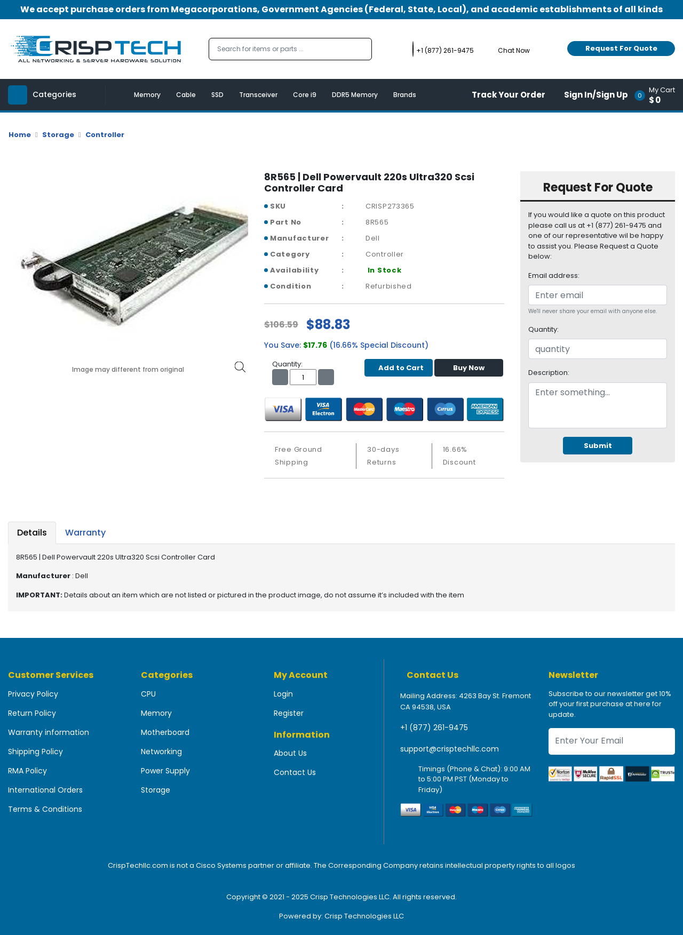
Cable (186, 94)
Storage (58, 135)
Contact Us (295, 772)
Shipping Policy (35, 751)
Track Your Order (508, 94)
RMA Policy (27, 770)
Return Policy (32, 713)
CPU (148, 694)
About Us (290, 753)
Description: (548, 372)
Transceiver (258, 94)
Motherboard (165, 732)
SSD (217, 94)
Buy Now (469, 368)
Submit (598, 446)
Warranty (85, 532)
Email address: (553, 275)
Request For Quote (621, 48)
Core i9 (304, 94)
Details (32, 532)
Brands (404, 94)
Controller (104, 135)
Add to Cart (398, 368)
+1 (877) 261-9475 (434, 727)
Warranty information (48, 732)
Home (20, 135)
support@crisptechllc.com (449, 749)
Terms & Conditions (45, 809)
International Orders (45, 790)
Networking (161, 751)
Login (283, 694)
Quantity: (543, 329)
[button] (658, 94)
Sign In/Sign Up (596, 94)
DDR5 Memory (355, 94)
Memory (147, 94)
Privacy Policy (33, 694)
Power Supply (165, 770)
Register (289, 713)
